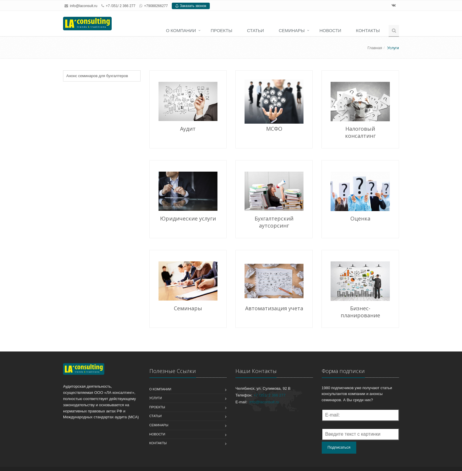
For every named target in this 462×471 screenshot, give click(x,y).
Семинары (292, 30)
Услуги (155, 398)
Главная (374, 48)
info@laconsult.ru (83, 6)
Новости (330, 30)
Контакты (368, 30)
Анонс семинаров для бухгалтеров (97, 76)
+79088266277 (156, 6)
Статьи (255, 30)
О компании (181, 30)
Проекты (221, 30)
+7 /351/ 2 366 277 (269, 395)
